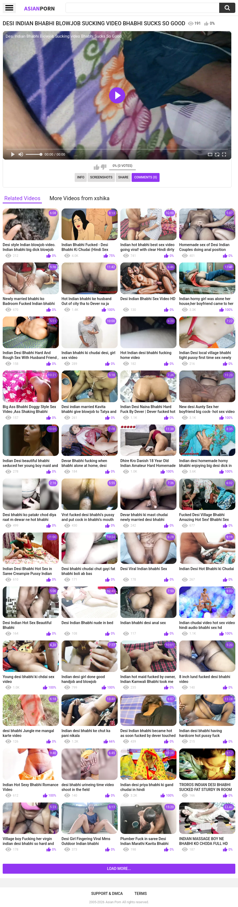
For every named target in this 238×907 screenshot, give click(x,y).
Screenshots (101, 177)
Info (80, 177)
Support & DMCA (106, 893)
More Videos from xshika (79, 198)
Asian (39, 8)
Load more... (119, 868)
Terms (141, 893)
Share (123, 177)
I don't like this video (103, 167)
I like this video (96, 167)
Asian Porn (113, 902)
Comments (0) (145, 177)
